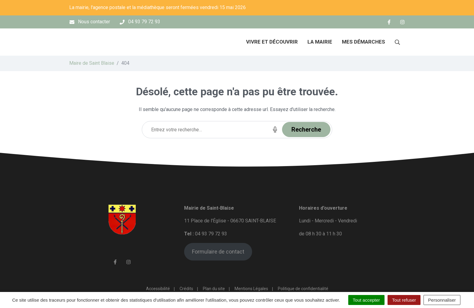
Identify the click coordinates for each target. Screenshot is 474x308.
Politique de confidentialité (303, 288)
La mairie (319, 42)
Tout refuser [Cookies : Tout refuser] (404, 300)
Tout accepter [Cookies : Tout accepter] (366, 300)
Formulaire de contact (218, 251)
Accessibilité (158, 288)
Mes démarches (363, 42)
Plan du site (214, 288)
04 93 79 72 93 (211, 234)
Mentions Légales (251, 288)
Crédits (186, 288)
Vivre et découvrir (272, 42)
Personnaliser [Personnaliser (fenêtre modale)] (442, 300)
